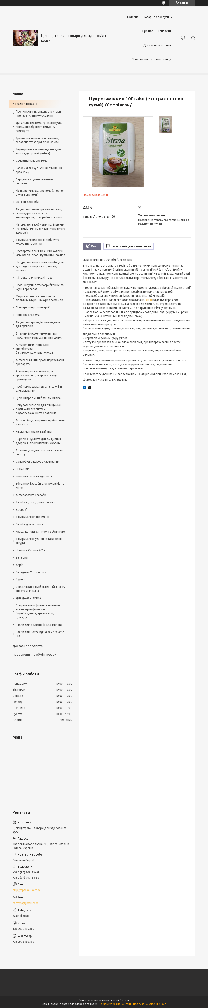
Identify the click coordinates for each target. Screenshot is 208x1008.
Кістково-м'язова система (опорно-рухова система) (40, 192)
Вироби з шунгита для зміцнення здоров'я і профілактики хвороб (38, 441)
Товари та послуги (156, 17)
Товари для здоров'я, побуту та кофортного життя (37, 241)
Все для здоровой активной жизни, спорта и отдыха (40, 588)
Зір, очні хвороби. (27, 201)
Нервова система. (28, 314)
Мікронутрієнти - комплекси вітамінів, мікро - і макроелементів (39, 298)
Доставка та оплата (157, 45)
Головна (132, 17)
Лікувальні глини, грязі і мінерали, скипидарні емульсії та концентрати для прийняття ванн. (39, 213)
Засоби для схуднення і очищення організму (39, 170)
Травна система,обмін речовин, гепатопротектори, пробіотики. (37, 140)
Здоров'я (22, 509)
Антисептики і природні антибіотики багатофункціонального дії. (35, 348)
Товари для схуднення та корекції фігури (39, 541)
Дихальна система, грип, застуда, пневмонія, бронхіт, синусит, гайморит (39, 127)
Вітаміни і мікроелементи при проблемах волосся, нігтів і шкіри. (39, 335)
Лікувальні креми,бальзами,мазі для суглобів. (38, 324)
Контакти (164, 31)
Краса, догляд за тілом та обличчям (40, 531)
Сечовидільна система (31, 160)
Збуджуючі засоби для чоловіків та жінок (40, 485)
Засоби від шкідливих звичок (36, 502)
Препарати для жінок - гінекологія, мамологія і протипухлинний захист (40, 253)
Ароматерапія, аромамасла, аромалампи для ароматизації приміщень (36, 375)
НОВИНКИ (22, 469)
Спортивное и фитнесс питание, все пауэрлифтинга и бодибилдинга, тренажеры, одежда (38, 611)
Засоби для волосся (29, 524)
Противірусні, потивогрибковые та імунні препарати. (40, 287)
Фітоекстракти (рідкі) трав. (34, 277)
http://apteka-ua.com (26, 890)
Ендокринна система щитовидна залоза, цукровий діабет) (38, 151)
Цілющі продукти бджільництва (38, 398)
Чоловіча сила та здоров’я (34, 476)
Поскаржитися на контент (115, 1004)
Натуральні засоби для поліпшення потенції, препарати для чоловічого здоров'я (40, 228)
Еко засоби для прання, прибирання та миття (40, 422)
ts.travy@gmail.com (25, 903)
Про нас (147, 31)
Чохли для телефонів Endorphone (39, 624)
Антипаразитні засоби (31, 495)
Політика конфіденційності (149, 1004)
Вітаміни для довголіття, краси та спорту (39, 452)
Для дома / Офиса (28, 598)
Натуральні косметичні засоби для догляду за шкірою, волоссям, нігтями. (40, 266)
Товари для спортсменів (33, 516)
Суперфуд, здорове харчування (37, 461)
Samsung (22, 557)
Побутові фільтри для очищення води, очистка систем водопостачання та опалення (38, 409)
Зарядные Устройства (31, 572)
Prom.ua (125, 1000)
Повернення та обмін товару (151, 59)
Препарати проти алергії (33, 307)
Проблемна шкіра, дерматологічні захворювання (39, 388)
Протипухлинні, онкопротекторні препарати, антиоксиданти (38, 113)
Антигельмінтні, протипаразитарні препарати (40, 362)
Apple (19, 565)
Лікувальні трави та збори (34, 431)
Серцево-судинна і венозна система (34, 181)
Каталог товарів (25, 103)
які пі (149, 300)
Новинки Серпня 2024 (31, 550)
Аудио (20, 579)
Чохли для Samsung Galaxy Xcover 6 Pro (40, 634)
